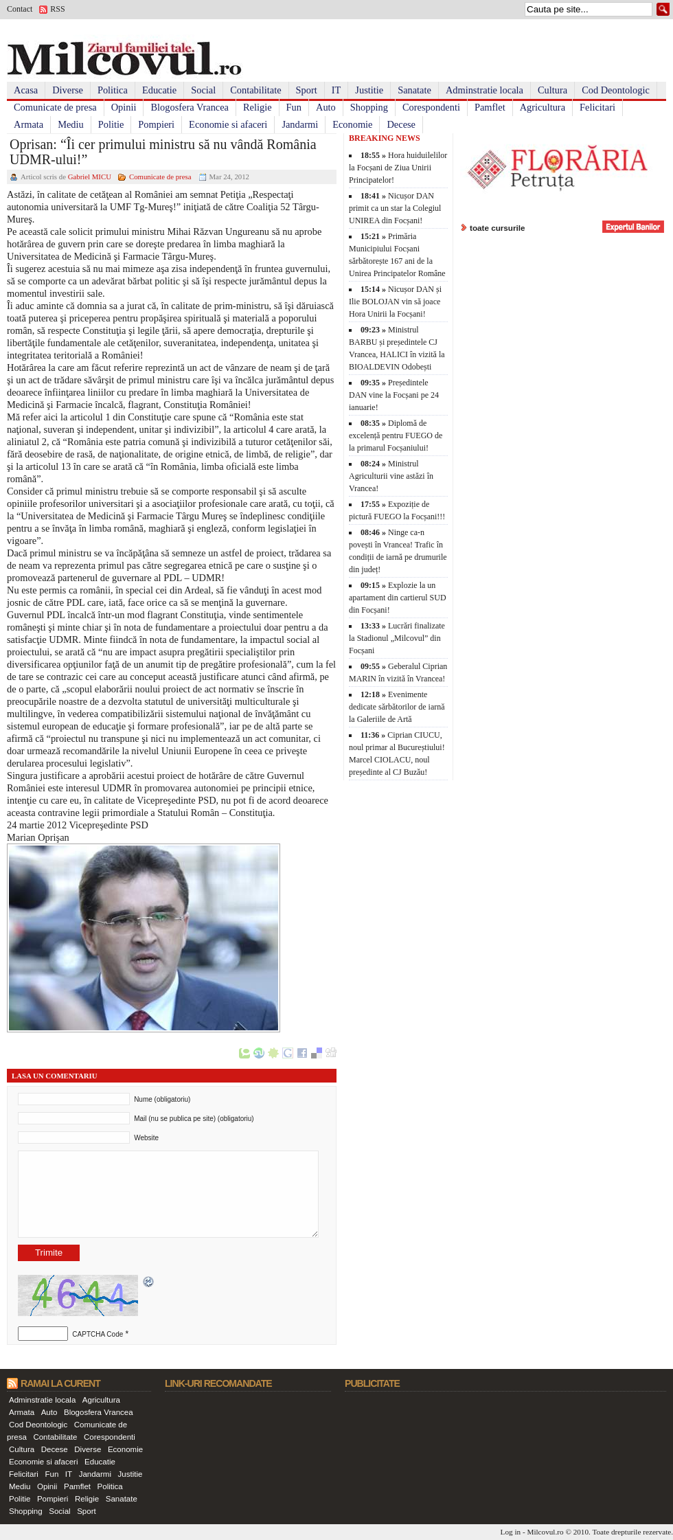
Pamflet (490, 107)
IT (336, 89)
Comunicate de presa (55, 107)
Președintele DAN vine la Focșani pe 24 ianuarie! (394, 395)
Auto (326, 107)
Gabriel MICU (89, 176)
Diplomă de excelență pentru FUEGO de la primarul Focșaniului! (395, 435)
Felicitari (597, 107)
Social (203, 89)
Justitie (369, 89)
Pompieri (156, 124)
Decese (401, 124)
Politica (113, 89)
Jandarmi (300, 124)
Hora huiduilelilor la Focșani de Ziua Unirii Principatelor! (398, 167)
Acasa (26, 89)
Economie (352, 124)
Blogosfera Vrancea (189, 107)
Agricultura (542, 107)
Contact (19, 9)
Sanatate (414, 89)
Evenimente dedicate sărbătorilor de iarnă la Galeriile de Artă (397, 707)
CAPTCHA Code (97, 1334)
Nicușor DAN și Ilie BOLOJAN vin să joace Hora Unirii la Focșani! (395, 301)
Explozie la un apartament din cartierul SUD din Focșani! (397, 597)
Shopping (369, 107)
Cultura (552, 89)
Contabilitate (255, 89)
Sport (306, 89)
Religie (257, 107)
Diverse (67, 89)
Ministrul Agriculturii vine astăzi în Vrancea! (391, 476)
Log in (511, 1532)
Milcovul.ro (545, 1532)
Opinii (124, 107)
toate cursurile (497, 227)
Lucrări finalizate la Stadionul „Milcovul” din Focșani (397, 638)
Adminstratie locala (484, 89)
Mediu (71, 124)
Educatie (159, 89)
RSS (57, 9)
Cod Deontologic (616, 89)
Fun (293, 107)
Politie (111, 124)
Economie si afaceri (228, 124)
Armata (28, 124)
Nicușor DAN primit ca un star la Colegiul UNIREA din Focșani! (395, 208)
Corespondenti (431, 107)
